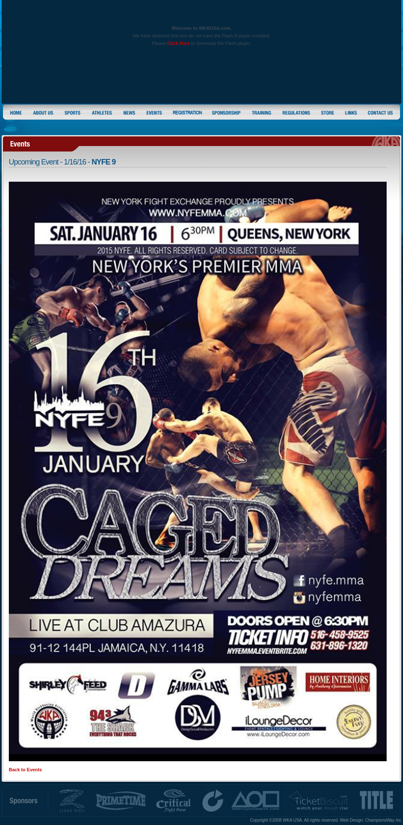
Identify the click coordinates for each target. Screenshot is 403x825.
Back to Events (25, 769)
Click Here (178, 43)
